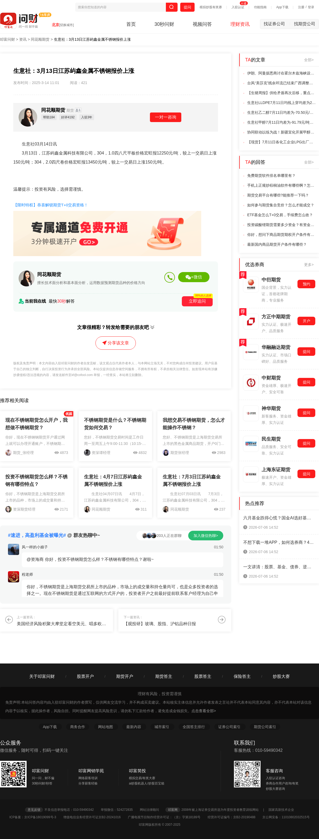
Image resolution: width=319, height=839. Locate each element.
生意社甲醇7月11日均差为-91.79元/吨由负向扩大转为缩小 (281, 122)
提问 (187, 7)
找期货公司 (304, 24)
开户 (306, 321)
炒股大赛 (281, 676)
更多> (309, 264)
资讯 (23, 39)
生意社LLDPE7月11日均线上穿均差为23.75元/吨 (281, 103)
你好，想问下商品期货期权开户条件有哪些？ (281, 234)
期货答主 (163, 676)
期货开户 (124, 676)
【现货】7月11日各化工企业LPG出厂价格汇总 (281, 142)
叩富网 (173, 810)
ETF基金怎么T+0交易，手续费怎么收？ (280, 215)
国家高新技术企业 (281, 810)
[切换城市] (66, 25)
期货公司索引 (265, 727)
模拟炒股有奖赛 (211, 7)
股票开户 (85, 676)
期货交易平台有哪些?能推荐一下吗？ (278, 195)
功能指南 (260, 7)
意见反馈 (34, 810)
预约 (306, 284)
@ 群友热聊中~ (54, 535)
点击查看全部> (203, 711)
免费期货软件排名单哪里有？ (271, 175)
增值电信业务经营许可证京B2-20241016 (95, 817)
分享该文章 (115, 343)
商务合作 (77, 727)
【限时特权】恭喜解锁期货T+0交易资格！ (50, 205)
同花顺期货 (40, 39)
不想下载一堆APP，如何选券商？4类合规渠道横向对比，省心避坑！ (279, 542)
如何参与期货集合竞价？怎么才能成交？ (280, 205)
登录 (311, 7)
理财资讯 (240, 24)
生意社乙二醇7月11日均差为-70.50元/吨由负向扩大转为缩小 (281, 112)
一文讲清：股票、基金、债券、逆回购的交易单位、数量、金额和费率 (279, 567)
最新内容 (134, 727)
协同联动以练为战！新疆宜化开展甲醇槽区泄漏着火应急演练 (281, 132)
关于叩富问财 (42, 676)
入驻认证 (238, 7)
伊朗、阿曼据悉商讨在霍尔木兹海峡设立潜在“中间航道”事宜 (281, 73)
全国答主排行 (194, 727)
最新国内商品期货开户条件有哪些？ (277, 244)
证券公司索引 (230, 727)
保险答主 (242, 676)
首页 (131, 24)
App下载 (282, 7)
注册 (301, 7)
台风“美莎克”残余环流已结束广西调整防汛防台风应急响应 (281, 83)
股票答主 (202, 676)
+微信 (194, 277)
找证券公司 (277, 24)
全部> (309, 60)
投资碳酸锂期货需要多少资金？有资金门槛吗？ (281, 225)
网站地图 (106, 727)
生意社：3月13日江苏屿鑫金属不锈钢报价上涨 (92, 39)
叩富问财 (7, 39)
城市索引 (162, 727)
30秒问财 (164, 24)
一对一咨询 (165, 117)
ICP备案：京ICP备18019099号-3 (35, 817)
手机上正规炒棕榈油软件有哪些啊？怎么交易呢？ (281, 185)
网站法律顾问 (152, 810)
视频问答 (202, 24)
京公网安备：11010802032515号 (285, 817)
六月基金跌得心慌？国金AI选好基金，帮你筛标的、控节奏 (279, 518)
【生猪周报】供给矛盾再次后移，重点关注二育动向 (281, 93)
